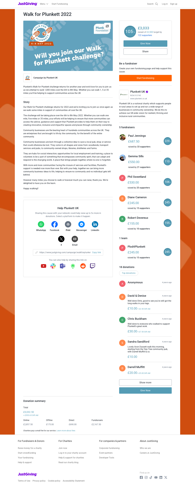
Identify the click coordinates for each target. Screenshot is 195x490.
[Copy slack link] (53, 266)
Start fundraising (145, 78)
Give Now (145, 43)
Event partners (106, 455)
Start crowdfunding (27, 455)
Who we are (145, 451)
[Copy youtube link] (43, 266)
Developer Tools (106, 460)
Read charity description (131, 121)
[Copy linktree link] (73, 266)
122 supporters (145, 35)
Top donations (128, 275)
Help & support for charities (71, 460)
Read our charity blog (68, 465)
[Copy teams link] (62, 266)
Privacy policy (39, 483)
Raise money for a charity (30, 451)
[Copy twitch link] (92, 266)
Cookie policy (54, 483)
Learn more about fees (66, 433)
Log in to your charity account (72, 455)
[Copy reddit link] (83, 266)
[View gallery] (107, 26)
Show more (148, 386)
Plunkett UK (52, 77)
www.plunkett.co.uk (138, 99)
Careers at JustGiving (150, 455)
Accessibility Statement (74, 483)
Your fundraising (25, 460)
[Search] (152, 4)
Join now (63, 451)
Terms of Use (24, 483)
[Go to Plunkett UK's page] (124, 94)
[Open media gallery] (68, 46)
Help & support (25, 465)
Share (145, 51)
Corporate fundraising (109, 451)
